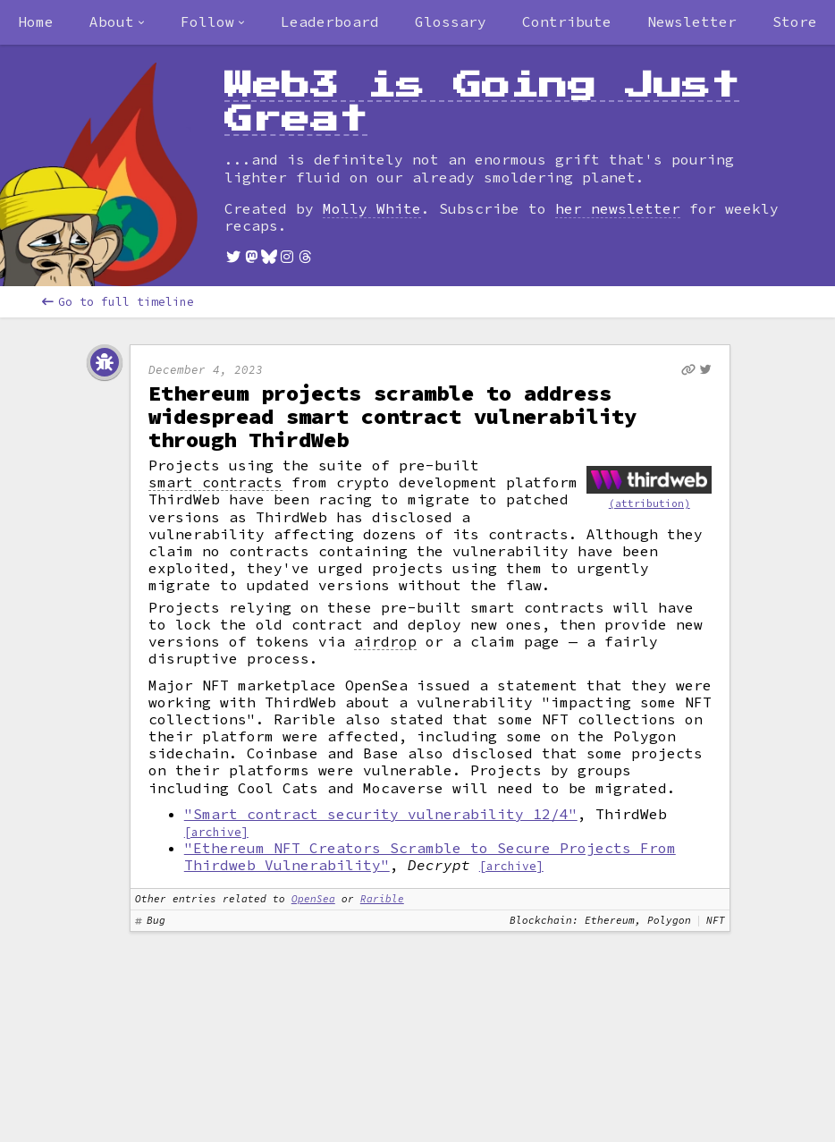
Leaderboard (330, 21)
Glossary (450, 21)
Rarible (382, 898)
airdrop (385, 641)
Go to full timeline (118, 302)
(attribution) (649, 503)
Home (36, 21)
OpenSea (313, 898)
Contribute (566, 21)
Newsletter (692, 21)
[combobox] (117, 22)
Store (794, 21)
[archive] (216, 832)
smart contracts (215, 482)
